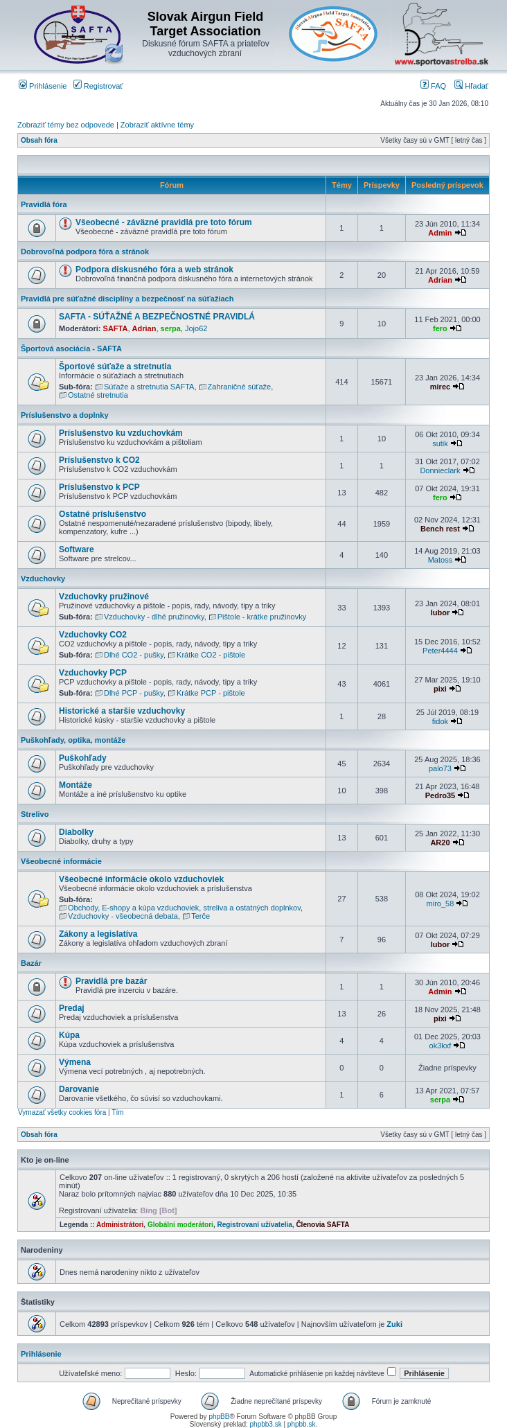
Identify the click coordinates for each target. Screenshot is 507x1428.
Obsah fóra (39, 140)
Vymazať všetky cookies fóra (62, 1112)
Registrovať (98, 86)
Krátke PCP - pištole (211, 693)
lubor (440, 612)
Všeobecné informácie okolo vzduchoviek (141, 879)
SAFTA (115, 328)
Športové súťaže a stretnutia (115, 366)
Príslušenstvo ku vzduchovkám (121, 433)
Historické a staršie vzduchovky (122, 711)
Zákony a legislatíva (98, 934)
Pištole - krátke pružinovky (261, 616)
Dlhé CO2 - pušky (133, 655)
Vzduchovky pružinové (104, 596)
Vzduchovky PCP (93, 673)
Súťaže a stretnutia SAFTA (149, 386)
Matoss (440, 560)
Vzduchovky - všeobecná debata (123, 916)
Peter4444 (440, 650)
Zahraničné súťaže (240, 386)
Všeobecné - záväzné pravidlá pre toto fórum (163, 222)
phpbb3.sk (266, 1424)
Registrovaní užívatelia (254, 1224)
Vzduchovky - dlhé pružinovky (154, 616)
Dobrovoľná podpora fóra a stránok (85, 251)
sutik (440, 443)
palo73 (440, 768)
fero (440, 328)
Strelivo (34, 814)
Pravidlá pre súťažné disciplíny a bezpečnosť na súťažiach (127, 298)
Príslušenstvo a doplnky (65, 415)
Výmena (75, 1062)
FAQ (433, 86)
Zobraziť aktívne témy (157, 125)
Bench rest (440, 529)
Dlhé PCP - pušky (133, 693)
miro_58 (440, 903)
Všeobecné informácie (61, 861)
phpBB (218, 1416)
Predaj (71, 1008)
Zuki (394, 1324)
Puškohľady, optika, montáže (73, 740)
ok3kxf (440, 1045)
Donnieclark (440, 470)
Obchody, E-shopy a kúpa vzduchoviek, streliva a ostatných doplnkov (184, 907)
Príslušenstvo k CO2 (99, 460)
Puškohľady (83, 758)
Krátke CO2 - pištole (211, 655)
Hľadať (471, 86)
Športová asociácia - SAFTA (71, 348)
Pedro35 (440, 795)
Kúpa (69, 1035)
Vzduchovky (43, 578)
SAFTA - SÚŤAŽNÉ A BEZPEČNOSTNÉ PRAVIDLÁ (157, 316)
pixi (440, 689)
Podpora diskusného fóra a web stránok (154, 269)
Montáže (75, 785)
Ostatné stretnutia (98, 395)
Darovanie (79, 1089)
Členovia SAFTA (322, 1224)
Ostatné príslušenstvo (102, 514)
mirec (440, 386)
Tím (117, 1112)
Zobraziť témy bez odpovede (65, 125)
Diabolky (76, 832)
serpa (171, 328)
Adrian (440, 280)
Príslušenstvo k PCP (99, 487)
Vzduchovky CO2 (93, 635)
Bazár (31, 963)
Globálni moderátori (180, 1224)
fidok (440, 721)
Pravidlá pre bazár (111, 981)
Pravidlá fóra (44, 204)
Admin (440, 233)
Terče (200, 916)
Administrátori (119, 1224)
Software (76, 549)
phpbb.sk (301, 1424)
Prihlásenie (42, 86)
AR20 (440, 842)
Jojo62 (196, 328)
